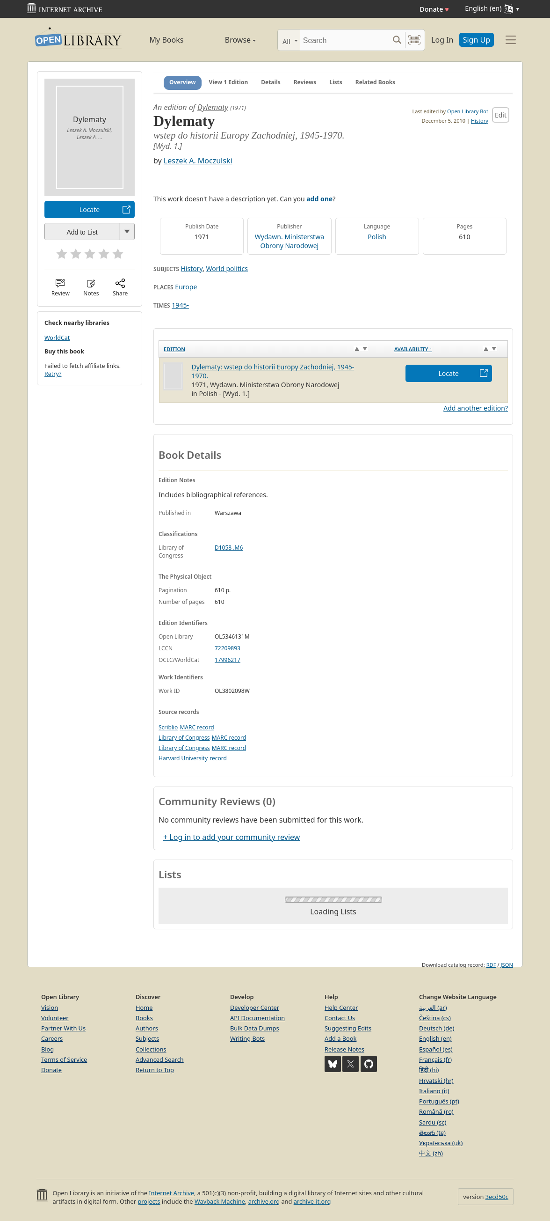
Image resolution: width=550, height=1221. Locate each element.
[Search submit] (397, 40)
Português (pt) (439, 1101)
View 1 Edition (228, 82)
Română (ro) (436, 1111)
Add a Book (340, 1038)
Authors (147, 1028)
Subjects (147, 1038)
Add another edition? (475, 408)
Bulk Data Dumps (254, 1028)
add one (319, 198)
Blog (47, 1049)
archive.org (264, 1201)
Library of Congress (184, 738)
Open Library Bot (467, 111)
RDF (491, 964)
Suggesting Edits (348, 1028)
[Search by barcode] (414, 40)
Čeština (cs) (435, 1018)
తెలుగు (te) (432, 1132)
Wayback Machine (220, 1201)
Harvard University (183, 758)
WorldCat (57, 338)
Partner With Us (63, 1028)
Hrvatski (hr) (436, 1080)
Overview (182, 82)
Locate (90, 209)
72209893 (227, 648)
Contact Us (340, 1018)
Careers (52, 1038)
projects (149, 1201)
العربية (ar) (433, 1007)
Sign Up (476, 40)
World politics (227, 268)
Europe (186, 286)
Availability (413, 349)
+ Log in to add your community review (231, 837)
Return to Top (155, 1070)
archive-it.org (312, 1201)
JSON (507, 964)
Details (271, 82)
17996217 (227, 660)
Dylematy (212, 107)
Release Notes (344, 1049)
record (218, 758)
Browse (229, 40)
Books (144, 1018)
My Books (167, 40)
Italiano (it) (434, 1091)
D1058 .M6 (229, 548)
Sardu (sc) (432, 1122)
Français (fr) (435, 1059)
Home (144, 1007)
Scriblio (168, 727)
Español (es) (436, 1049)
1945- (180, 305)
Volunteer (55, 1018)
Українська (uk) (441, 1143)
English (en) (435, 1038)
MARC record (197, 727)
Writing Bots (247, 1038)
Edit (501, 114)
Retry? (52, 374)
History (479, 120)
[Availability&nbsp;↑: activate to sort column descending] (449, 348)
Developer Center (254, 1007)
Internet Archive (171, 1193)
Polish (377, 236)
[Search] (344, 40)
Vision (49, 1007)
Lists (335, 82)
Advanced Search (160, 1059)
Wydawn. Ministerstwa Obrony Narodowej (289, 241)
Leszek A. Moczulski (198, 160)
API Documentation (257, 1018)
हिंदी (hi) (429, 1070)
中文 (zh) (431, 1153)
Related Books (375, 82)
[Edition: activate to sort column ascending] (274, 348)
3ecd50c (496, 1196)
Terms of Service (64, 1059)
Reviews (305, 82)
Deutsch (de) (436, 1028)
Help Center (341, 1007)
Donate (434, 9)
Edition (174, 349)
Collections (151, 1049)
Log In (442, 40)
